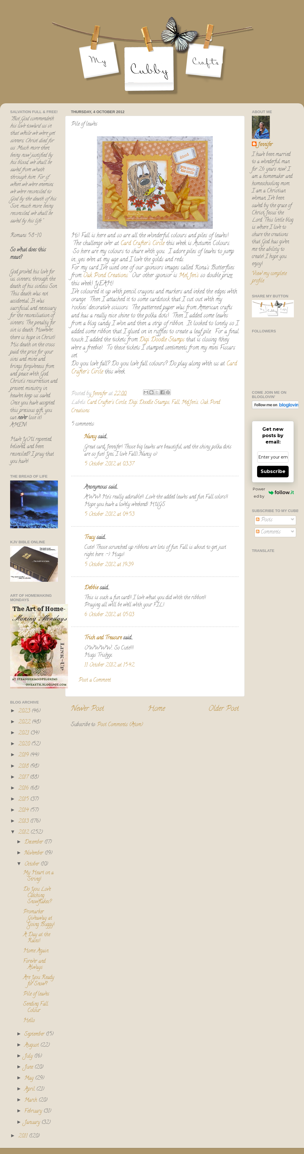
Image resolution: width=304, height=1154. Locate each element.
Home (156, 709)
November (34, 853)
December (34, 842)
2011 (23, 1136)
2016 (24, 789)
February (33, 1111)
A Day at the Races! (36, 938)
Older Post (223, 709)
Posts (264, 520)
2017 (24, 778)
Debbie (91, 588)
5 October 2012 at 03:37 (109, 464)
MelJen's (190, 403)
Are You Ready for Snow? (38, 981)
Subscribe (273, 471)
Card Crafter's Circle (142, 243)
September (35, 1034)
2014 (24, 811)
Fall (175, 403)
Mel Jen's (189, 275)
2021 (24, 733)
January (32, 1123)
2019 (24, 755)
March (31, 1100)
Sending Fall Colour (35, 1007)
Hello (29, 1021)
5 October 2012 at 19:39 (108, 565)
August (32, 1045)
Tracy (89, 538)
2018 (24, 767)
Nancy (90, 437)
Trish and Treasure (103, 638)
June (29, 1067)
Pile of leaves (36, 994)
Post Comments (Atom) (120, 725)
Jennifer (265, 145)
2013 (24, 822)
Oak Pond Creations (105, 275)
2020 (24, 744)
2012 (24, 833)
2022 (25, 722)
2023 (25, 711)
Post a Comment (94, 680)
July (29, 1056)
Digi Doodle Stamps (161, 340)
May (29, 1078)
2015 (24, 800)
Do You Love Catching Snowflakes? (37, 896)
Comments (268, 532)
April (30, 1089)
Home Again (35, 951)
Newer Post (87, 709)
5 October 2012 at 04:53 (109, 515)
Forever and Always (34, 965)
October (32, 864)
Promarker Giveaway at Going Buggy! (38, 918)
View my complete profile (269, 277)
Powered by (273, 492)
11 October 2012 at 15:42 (109, 665)
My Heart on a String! (38, 876)
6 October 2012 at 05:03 (109, 615)
